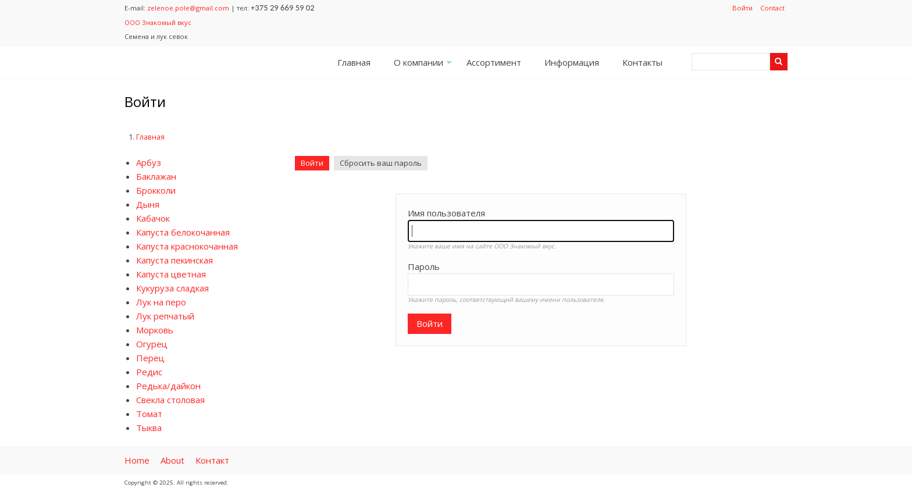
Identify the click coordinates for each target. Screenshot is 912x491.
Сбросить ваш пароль (381, 163)
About (172, 460)
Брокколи (156, 190)
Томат (149, 413)
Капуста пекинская (174, 260)
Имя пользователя (446, 213)
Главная (353, 62)
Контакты (642, 62)
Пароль (424, 266)
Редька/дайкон (168, 386)
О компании (424, 66)
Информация (571, 62)
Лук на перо (161, 302)
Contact (772, 7)
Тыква (149, 427)
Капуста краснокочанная (187, 246)
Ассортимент (493, 62)
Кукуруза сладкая (172, 288)
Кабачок (153, 218)
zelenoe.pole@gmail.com (188, 7)
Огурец (152, 344)
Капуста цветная (171, 274)
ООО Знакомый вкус (157, 22)
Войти (742, 7)
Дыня (147, 204)
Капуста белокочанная (183, 232)
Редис (149, 372)
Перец (150, 358)
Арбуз (148, 162)
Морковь (154, 330)
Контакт (212, 460)
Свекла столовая (170, 399)
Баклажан (156, 176)
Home (136, 460)
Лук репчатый (165, 316)
